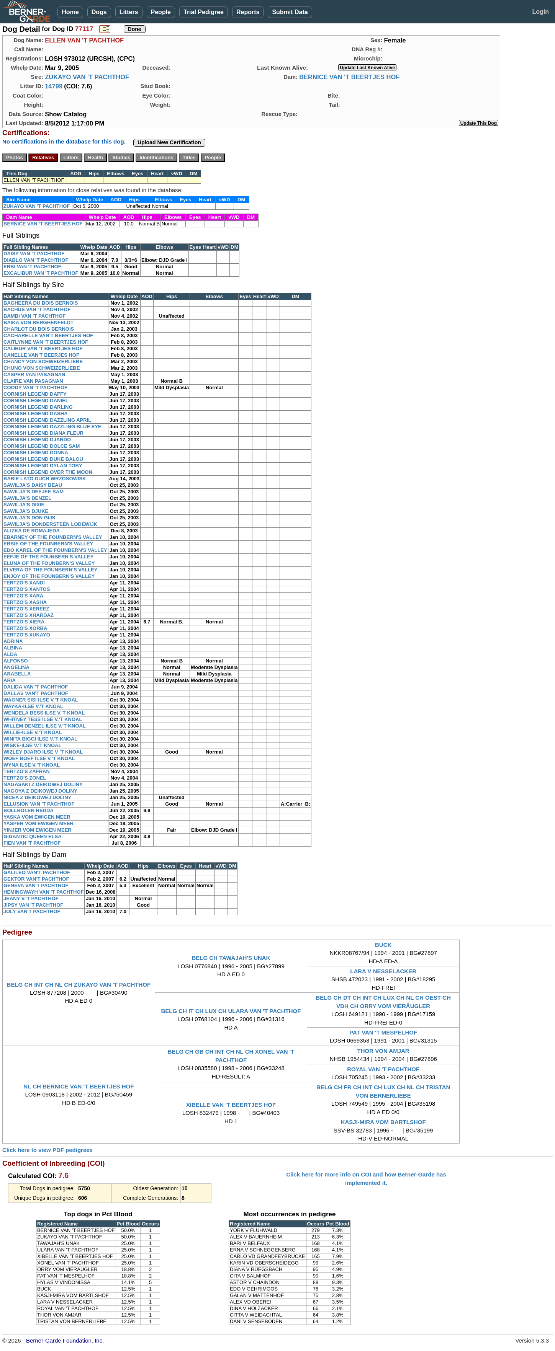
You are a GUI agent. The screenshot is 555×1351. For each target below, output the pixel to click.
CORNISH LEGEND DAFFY (35, 394)
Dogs (99, 12)
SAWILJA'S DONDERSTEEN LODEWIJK (50, 524)
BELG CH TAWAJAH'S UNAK (231, 958)
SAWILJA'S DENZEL (27, 498)
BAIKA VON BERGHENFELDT (38, 322)
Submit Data (290, 12)
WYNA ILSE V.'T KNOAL (31, 765)
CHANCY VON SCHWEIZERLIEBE (43, 361)
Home (70, 12)
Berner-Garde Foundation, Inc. (65, 1340)
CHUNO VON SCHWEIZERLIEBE (41, 368)
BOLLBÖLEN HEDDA (28, 810)
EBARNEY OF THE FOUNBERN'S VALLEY (52, 537)
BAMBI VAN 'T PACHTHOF (34, 316)
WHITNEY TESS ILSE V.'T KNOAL (42, 719)
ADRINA (13, 641)
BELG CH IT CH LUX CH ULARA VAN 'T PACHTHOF (231, 1011)
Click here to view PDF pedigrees (47, 1150)
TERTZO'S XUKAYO (26, 635)
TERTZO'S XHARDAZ (28, 615)
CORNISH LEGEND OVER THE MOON (47, 472)
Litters (129, 12)
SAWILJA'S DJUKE (25, 511)
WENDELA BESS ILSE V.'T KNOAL (44, 713)
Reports (247, 12)
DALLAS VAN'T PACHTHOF (35, 693)
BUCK (383, 944)
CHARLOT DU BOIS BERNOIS (38, 329)
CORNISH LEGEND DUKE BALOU (43, 459)
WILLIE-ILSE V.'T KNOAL (32, 732)
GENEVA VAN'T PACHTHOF (35, 885)
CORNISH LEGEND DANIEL (36, 400)
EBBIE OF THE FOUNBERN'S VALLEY (48, 544)
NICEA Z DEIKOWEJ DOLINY (37, 797)
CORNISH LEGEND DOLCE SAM (41, 446)
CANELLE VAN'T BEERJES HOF (41, 355)
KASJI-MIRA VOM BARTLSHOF (383, 1122)
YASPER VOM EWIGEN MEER (38, 823)
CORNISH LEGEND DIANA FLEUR (43, 433)
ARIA (9, 680)
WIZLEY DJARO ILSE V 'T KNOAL (43, 752)
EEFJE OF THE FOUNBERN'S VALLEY (48, 557)
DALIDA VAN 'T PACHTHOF (35, 687)
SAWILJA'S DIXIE (23, 504)
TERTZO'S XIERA (23, 622)
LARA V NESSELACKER (383, 971)
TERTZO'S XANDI (24, 583)
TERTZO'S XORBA (25, 628)
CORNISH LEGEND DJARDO (37, 439)
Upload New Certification (169, 142)
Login (540, 11)
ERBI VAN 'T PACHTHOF (32, 266)
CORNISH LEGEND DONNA (35, 452)
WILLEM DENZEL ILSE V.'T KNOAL (44, 726)
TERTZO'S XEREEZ (26, 609)
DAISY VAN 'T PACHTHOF (33, 253)
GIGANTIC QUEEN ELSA (32, 836)
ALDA (10, 654)
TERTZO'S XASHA (25, 602)
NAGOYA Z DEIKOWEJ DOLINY (40, 791)
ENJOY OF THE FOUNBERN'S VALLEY (49, 576)
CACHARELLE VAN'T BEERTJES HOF (48, 335)
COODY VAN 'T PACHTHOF (35, 387)
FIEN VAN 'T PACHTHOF (32, 843)
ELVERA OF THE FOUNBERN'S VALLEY (50, 570)
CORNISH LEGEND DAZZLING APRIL (47, 420)
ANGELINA (16, 667)
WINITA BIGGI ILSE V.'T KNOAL (40, 739)
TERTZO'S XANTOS (26, 589)
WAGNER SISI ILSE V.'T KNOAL (40, 700)
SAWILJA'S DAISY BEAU (32, 485)
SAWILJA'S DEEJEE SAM (33, 491)
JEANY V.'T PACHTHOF (31, 898)
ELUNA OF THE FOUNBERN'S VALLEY (49, 563)
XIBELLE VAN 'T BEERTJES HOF (231, 1104)
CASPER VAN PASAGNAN (34, 374)
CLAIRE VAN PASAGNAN (33, 381)
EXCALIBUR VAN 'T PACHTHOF (40, 273)
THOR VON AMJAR (383, 1051)
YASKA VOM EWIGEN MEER (36, 817)
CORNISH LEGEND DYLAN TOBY (42, 465)
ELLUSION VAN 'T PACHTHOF (38, 804)
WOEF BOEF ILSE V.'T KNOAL (39, 758)
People (161, 12)
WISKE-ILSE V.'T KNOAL (32, 745)
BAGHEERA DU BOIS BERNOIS (40, 303)
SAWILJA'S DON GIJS (29, 517)
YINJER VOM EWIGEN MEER (37, 830)
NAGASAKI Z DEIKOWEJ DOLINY (43, 784)
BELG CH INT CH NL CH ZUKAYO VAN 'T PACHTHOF (79, 984)
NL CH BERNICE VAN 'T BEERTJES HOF (78, 1086)
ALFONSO (15, 661)
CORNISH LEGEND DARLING (38, 407)
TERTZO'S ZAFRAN (26, 771)
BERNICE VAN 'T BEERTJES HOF (349, 76)
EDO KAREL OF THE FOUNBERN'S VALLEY (55, 550)
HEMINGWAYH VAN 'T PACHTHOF (43, 892)
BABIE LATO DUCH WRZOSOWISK (44, 478)
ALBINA (12, 648)
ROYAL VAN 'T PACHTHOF (383, 1069)
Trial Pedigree (203, 12)
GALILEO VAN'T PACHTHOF (36, 872)
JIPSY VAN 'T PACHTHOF (33, 905)
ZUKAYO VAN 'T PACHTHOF (87, 76)
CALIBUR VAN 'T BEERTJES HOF (43, 348)
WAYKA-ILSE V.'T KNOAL (33, 706)
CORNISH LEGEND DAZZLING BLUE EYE (52, 426)
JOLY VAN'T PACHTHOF (32, 911)
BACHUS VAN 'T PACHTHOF (36, 309)
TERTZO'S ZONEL (24, 778)
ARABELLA (17, 674)
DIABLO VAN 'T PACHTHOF (35, 260)
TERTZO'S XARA (23, 596)
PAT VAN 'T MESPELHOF (383, 1032)
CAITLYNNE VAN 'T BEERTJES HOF (45, 342)
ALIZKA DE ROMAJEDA (31, 531)
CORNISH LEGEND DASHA (35, 413)
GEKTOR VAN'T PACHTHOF (36, 879)
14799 (53, 86)
